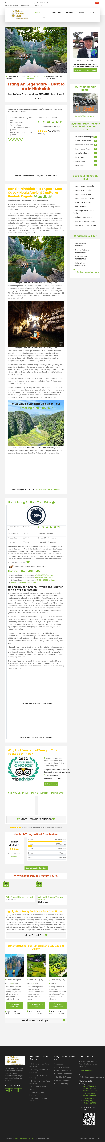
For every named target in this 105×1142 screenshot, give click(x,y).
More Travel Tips (36, 935)
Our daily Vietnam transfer (85, 116)
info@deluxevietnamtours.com (23, 582)
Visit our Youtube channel (85, 70)
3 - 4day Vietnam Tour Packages (40, 1070)
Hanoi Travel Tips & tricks (84, 186)
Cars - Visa (45, 14)
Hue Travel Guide (81, 206)
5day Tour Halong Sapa (58, 1005)
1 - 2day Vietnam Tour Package (39, 1065)
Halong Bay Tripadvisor (84, 198)
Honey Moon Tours (82, 149)
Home (37, 12)
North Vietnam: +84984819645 (80, 244)
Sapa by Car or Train (83, 202)
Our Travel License (62, 1067)
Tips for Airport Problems (84, 221)
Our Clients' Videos (62, 1077)
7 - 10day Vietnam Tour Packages (40, 1082)
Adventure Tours (81, 153)
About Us (58, 1064)
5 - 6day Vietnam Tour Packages (40, 1076)
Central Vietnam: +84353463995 (81, 251)
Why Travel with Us (62, 1070)
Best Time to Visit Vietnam (85, 225)
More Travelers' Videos (36, 819)
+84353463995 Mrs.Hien (45, 577)
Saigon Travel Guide (83, 217)
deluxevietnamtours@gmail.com (57, 772)
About (81, 12)
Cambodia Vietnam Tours (38, 1099)
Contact (92, 12)
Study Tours (79, 161)
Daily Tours (79, 165)
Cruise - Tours (55, 12)
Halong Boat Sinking (82, 194)
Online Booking (51, 784)
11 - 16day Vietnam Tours (38, 1088)
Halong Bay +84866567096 (89, 1102)
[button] (9, 50)
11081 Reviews (15, 855)
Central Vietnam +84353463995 (90, 1092)
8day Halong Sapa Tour (14, 1005)
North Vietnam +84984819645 (89, 1087)
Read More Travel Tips (35, 1020)
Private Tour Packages (83, 137)
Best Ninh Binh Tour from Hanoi (47, 489)
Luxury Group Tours (82, 141)
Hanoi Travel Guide (82, 190)
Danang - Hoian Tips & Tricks (84, 211)
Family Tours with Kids (83, 145)
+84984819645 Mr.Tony (44, 575)
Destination (70, 12)
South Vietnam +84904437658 (89, 1097)
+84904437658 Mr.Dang (45, 580)
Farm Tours (79, 157)
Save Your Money (62, 1080)
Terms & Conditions (63, 1074)
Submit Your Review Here (36, 868)
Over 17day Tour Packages (37, 1093)
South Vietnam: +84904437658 (81, 257)
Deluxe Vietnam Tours (24, 1138)
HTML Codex (95, 1138)
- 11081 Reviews (33, 77)
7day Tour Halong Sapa (36, 1005)
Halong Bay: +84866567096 (80, 264)
